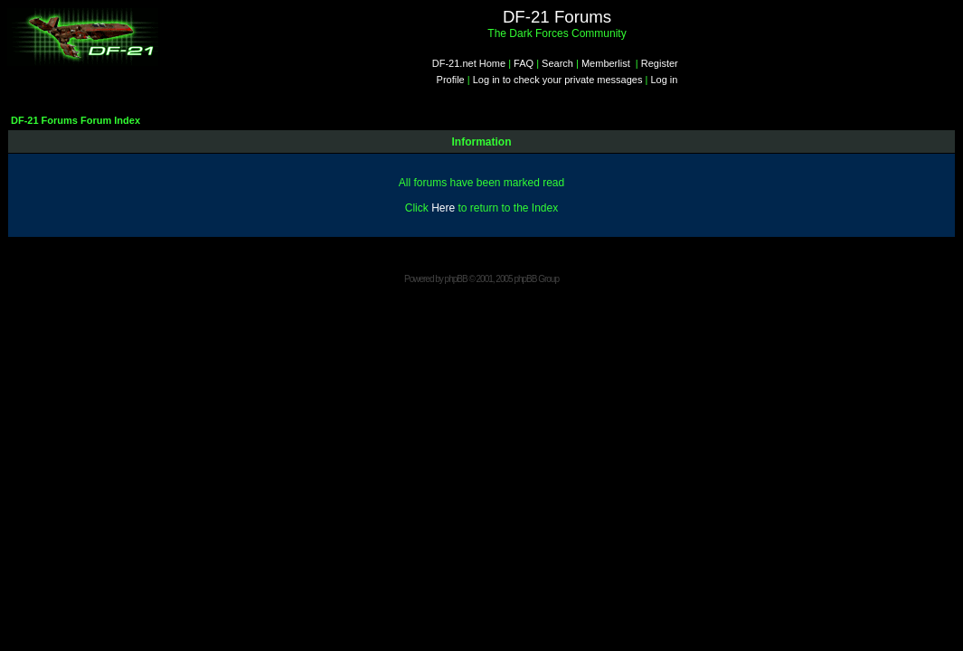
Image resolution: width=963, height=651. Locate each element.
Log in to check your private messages (558, 79)
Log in (663, 79)
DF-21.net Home (468, 63)
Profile (451, 79)
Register (659, 63)
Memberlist (605, 63)
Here (443, 208)
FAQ (523, 63)
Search (557, 63)
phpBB (456, 279)
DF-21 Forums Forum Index (75, 120)
